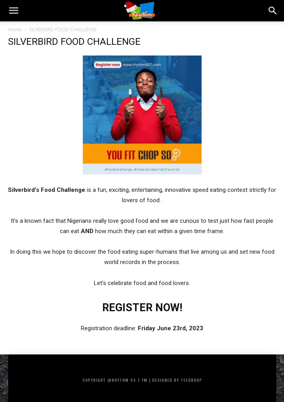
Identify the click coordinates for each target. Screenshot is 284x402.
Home (15, 29)
